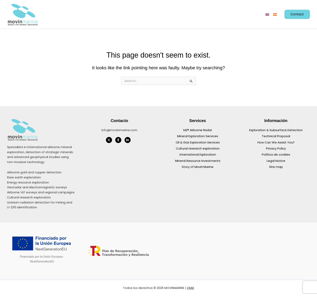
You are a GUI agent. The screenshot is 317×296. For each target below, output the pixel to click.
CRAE (190, 288)
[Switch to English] (267, 14)
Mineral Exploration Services (197, 136)
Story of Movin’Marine (197, 166)
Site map (276, 166)
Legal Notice (276, 160)
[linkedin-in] (129, 140)
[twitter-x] (110, 140)
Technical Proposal (276, 136)
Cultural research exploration (198, 148)
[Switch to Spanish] (275, 14)
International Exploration (198, 154)
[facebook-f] (119, 140)
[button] (101, 14)
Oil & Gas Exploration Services (198, 142)
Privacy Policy (276, 148)
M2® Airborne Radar (197, 130)
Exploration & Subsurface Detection (276, 130)
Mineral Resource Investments (197, 160)
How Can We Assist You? (276, 142)
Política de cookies (276, 154)
